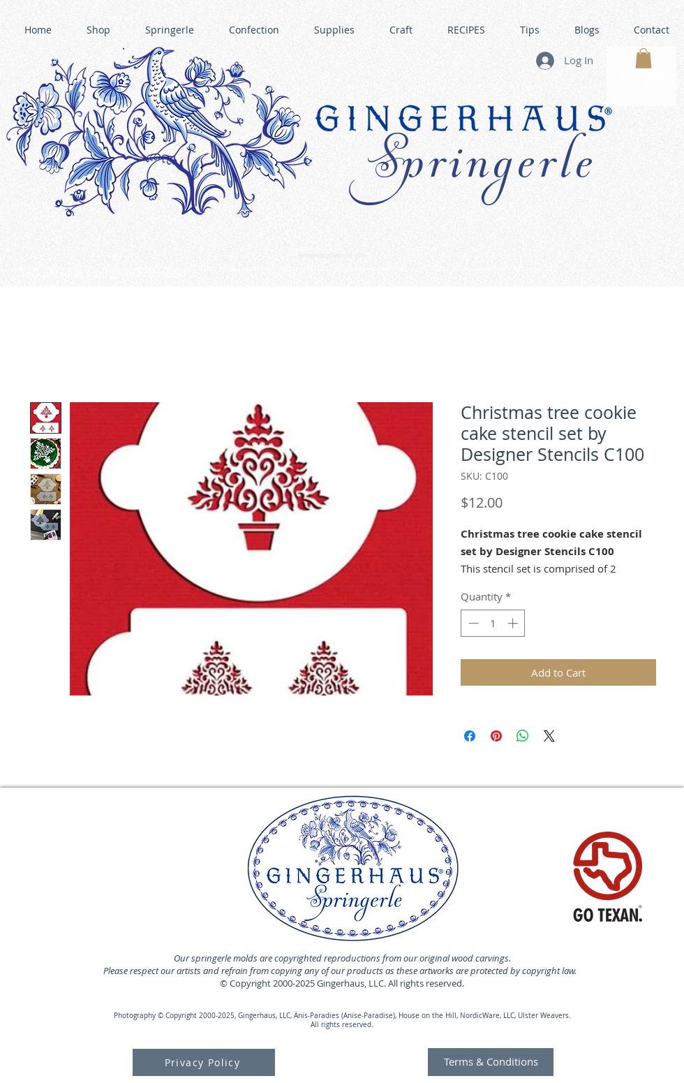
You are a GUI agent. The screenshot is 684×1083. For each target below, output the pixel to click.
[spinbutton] (493, 623)
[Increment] (514, 623)
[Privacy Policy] (204, 1062)
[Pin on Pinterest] (496, 736)
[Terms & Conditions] (490, 1062)
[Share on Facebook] (469, 736)
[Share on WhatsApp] (522, 736)
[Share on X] (549, 736)
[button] (643, 58)
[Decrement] (472, 623)
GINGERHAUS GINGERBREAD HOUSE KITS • (478, 269)
